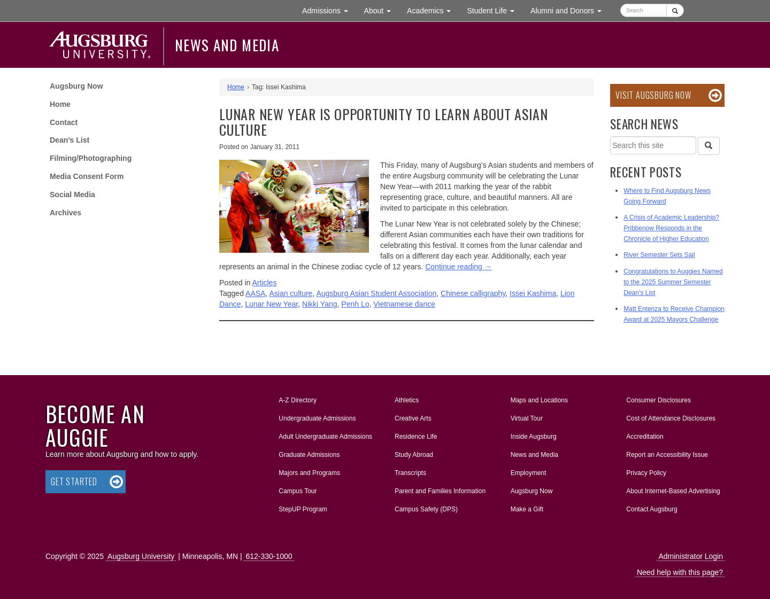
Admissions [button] (329, 10)
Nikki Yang (319, 304)
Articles (264, 282)
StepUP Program (303, 509)
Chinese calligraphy (473, 293)
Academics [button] (433, 10)
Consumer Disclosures (658, 400)
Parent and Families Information (440, 491)
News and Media (227, 45)
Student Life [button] (494, 10)
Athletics (407, 400)
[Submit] (675, 10)
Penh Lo (355, 304)
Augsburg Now (76, 86)
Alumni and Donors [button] (570, 10)
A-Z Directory (298, 400)
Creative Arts (413, 418)
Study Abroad (414, 454)
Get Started (74, 481)
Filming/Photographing (91, 158)
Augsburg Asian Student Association (376, 293)
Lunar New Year (271, 304)
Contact (64, 122)
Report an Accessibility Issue (667, 454)
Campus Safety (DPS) (426, 509)
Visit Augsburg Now (653, 95)
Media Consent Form (87, 176)
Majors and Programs (309, 471)
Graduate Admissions (309, 454)
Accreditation (644, 436)
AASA (255, 293)
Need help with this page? (680, 572)
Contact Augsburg (651, 509)
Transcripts (410, 473)
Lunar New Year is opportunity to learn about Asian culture (383, 122)
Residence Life (416, 436)
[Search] (708, 146)
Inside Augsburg (534, 436)
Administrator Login (690, 556)
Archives (65, 212)
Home (60, 104)
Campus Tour (298, 491)
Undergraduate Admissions (317, 418)
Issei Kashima (533, 293)
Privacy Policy (646, 473)
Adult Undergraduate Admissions (325, 436)
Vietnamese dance (404, 304)
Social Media (72, 194)
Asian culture (290, 293)
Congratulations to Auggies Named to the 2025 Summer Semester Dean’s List (672, 282)
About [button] (381, 13)
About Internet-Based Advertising (673, 491)
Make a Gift (527, 509)
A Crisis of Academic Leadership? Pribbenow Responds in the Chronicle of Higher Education (671, 228)
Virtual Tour (527, 418)
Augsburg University (140, 556)
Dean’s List (69, 140)
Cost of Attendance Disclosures (670, 418)
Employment (528, 473)
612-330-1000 (268, 556)
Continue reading (458, 266)
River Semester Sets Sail (659, 255)
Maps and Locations (539, 400)
